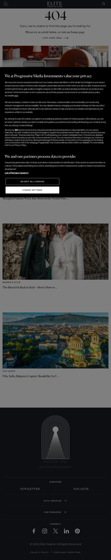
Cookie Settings (32, 190)
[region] (55, 132)
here (16, 95)
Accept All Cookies (32, 181)
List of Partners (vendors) (16, 172)
